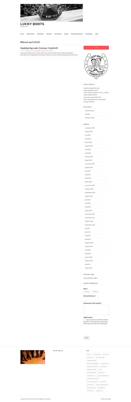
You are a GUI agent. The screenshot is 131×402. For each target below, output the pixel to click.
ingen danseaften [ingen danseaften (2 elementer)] (92, 366)
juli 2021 (87, 228)
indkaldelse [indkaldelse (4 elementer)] (105, 363)
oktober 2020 (89, 243)
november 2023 (90, 164)
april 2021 (88, 239)
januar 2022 (88, 210)
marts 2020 (88, 257)
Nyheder (49, 34)
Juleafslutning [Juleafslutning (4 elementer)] (91, 372)
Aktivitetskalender (77, 34)
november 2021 (90, 217)
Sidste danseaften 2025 (91, 90)
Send (86, 338)
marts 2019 (88, 268)
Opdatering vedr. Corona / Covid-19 (39, 48)
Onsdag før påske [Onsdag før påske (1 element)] (92, 381)
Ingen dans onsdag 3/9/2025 (92, 97)
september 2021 (90, 225)
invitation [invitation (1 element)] (103, 366)
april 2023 (88, 178)
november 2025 (90, 128)
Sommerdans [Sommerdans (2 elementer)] (91, 387)
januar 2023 (88, 182)
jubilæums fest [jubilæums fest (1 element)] (91, 369)
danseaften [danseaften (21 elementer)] (100, 357)
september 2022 (90, 192)
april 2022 (88, 207)
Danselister (58, 34)
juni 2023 (87, 171)
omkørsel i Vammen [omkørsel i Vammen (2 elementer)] (93, 378)
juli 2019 (87, 264)
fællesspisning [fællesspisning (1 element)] (91, 360)
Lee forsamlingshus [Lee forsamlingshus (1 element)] (103, 375)
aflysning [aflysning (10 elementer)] (96, 354)
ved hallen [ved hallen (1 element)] (90, 390)
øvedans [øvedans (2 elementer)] (99, 390)
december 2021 (90, 214)
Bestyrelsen (30, 34)
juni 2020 (88, 250)
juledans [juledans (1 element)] (101, 372)
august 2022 (89, 196)
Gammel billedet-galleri (90, 278)
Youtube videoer (90, 118)
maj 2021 (88, 235)
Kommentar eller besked (93, 303)
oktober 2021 (89, 221)
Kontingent (88, 34)
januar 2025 (88, 142)
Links (96, 34)
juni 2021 (87, 232)
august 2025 (89, 131)
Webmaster (29, 50)
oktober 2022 (89, 189)
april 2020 (88, 253)
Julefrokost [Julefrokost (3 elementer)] (91, 375)
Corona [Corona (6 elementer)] (105, 354)
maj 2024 (88, 149)
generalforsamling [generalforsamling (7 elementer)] (93, 363)
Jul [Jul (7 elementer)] (100, 369)
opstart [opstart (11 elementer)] (103, 381)
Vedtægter (40, 34)
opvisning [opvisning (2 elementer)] (90, 384)
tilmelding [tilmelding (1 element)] (101, 387)
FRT (110, 399)
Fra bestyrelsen (44, 50)
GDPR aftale (88, 317)
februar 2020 (89, 261)
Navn (86, 289)
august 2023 (89, 167)
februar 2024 (89, 156)
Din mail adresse (90, 296)
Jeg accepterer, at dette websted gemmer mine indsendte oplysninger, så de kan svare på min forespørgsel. (96, 321)
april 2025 (88, 139)
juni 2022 (87, 200)
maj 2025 (88, 135)
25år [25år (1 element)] (89, 354)
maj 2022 (88, 203)
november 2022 (90, 185)
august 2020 (89, 246)
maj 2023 (88, 174)
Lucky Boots (32, 24)
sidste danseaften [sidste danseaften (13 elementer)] (102, 384)
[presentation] (97, 333)
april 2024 (88, 153)
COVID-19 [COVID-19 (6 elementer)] (90, 357)
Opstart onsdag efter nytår (91, 88)
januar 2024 (88, 160)
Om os (22, 34)
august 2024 (89, 146)
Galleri (66, 34)
